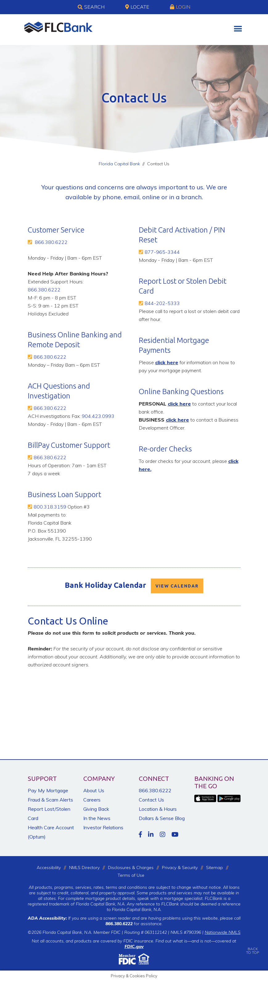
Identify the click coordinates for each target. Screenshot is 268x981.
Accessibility (49, 867)
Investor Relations (103, 827)
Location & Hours (158, 809)
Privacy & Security (180, 867)
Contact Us (151, 800)
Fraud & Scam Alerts (50, 800)
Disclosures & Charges (131, 867)
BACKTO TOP (252, 946)
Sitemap (214, 867)
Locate (137, 7)
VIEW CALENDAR (177, 585)
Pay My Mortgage (48, 790)
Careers (92, 800)
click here (166, 362)
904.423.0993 (98, 416)
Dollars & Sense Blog (162, 818)
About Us (93, 790)
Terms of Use (131, 875)
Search (91, 7)
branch (191, 197)
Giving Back (96, 809)
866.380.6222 (51, 242)
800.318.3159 (50, 507)
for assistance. (134, 923)
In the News (96, 818)
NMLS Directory (84, 867)
